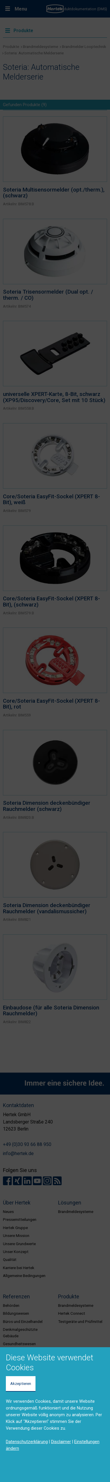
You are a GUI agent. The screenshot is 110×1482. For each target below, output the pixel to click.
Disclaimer (61, 1441)
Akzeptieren (20, 1383)
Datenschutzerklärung (27, 1441)
